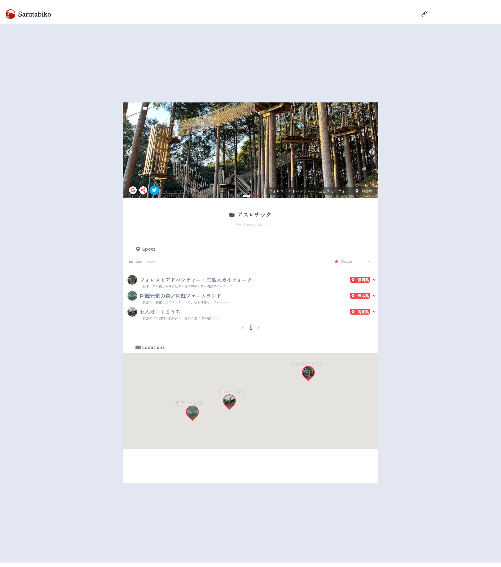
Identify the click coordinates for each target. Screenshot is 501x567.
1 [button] (250, 327)
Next (372, 152)
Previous (129, 152)
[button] (242, 327)
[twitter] (154, 190)
